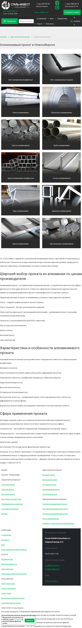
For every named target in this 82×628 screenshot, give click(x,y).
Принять (29, 620)
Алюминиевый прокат (51, 489)
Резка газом (6, 593)
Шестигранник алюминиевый (61, 244)
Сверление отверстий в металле (14, 574)
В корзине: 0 (75, 21)
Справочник (62, 19)
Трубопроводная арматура (12, 504)
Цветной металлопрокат (20, 37)
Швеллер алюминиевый (61, 211)
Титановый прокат (49, 494)
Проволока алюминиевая (61, 113)
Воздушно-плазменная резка (12, 598)
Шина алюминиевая (21, 244)
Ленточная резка (8, 584)
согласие (17, 619)
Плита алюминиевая (20, 113)
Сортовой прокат (8, 485)
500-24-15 (72, 4)
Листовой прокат (8, 494)
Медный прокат (48, 475)
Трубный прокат (7, 489)
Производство (7, 559)
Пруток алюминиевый (20, 145)
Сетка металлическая (10, 509)
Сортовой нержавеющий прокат (55, 514)
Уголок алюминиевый (61, 178)
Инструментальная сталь (11, 499)
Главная (3, 37)
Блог (52, 19)
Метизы (4, 514)
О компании (41, 19)
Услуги (39, 24)
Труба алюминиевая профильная (20, 178)
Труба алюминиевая (61, 145)
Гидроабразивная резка (11, 603)
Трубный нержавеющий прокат (54, 504)
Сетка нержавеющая (50, 519)
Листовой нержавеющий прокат (55, 509)
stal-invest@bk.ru (10, 11)
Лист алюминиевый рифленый (20, 80)
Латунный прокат (49, 485)
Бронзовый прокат (49, 480)
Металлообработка (9, 564)
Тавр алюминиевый (20, 211)
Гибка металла (7, 569)
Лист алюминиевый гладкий (61, 80)
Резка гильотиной (8, 588)
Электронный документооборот (14, 550)
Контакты (50, 24)
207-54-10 (43, 4)
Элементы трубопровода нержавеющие (58, 523)
